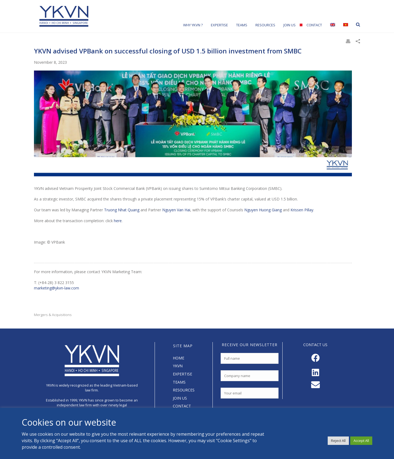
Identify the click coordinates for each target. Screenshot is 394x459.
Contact (314, 25)
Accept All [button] (361, 440)
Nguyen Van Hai (176, 209)
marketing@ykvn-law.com (56, 288)
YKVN (178, 365)
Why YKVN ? (193, 25)
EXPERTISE (182, 374)
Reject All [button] (338, 440)
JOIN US (180, 398)
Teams (241, 25)
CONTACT (182, 406)
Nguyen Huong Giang (263, 209)
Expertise (219, 25)
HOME (178, 358)
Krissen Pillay (301, 209)
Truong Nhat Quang (121, 209)
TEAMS (179, 382)
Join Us (289, 25)
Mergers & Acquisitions (53, 315)
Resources (265, 25)
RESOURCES (184, 390)
